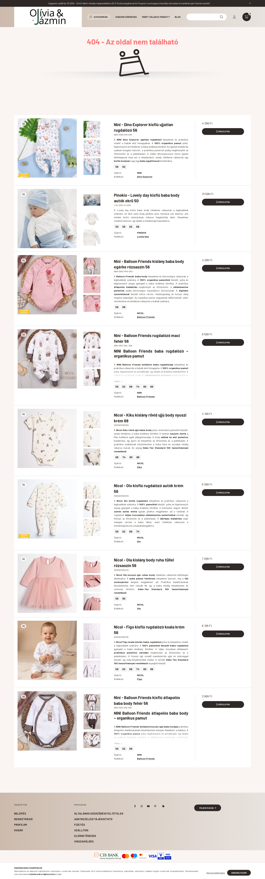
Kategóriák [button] (98, 16)
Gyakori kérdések (126, 16)
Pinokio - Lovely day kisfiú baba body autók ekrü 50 (146, 198)
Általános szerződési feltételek (98, 813)
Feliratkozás (207, 808)
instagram (141, 806)
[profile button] (234, 17)
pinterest (155, 806)
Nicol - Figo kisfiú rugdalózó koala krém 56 (149, 629)
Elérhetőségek (85, 835)
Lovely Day (143, 236)
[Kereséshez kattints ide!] (207, 17)
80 (144, 386)
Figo (139, 679)
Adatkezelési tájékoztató (93, 819)
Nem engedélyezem (216, 873)
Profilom (20, 824)
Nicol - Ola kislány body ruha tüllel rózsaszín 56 (144, 562)
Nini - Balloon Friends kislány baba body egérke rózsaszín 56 (149, 264)
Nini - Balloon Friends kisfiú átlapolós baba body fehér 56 (147, 700)
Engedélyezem (239, 873)
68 (137, 226)
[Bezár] (249, 3)
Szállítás (81, 830)
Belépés (20, 813)
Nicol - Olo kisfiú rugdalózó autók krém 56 (148, 488)
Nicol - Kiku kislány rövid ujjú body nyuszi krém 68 (150, 418)
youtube (148, 806)
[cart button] (246, 17)
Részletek (224, 131)
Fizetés (79, 824)
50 (116, 226)
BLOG (178, 16)
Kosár (18, 830)
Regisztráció (23, 819)
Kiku (139, 467)
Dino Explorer (144, 176)
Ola (139, 608)
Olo (139, 541)
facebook (134, 806)
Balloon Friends (146, 317)
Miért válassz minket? (156, 16)
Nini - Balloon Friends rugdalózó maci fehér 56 (147, 338)
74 (137, 386)
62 (123, 166)
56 (116, 166)
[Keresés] (221, 17)
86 (151, 386)
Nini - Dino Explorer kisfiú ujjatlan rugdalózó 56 (143, 127)
